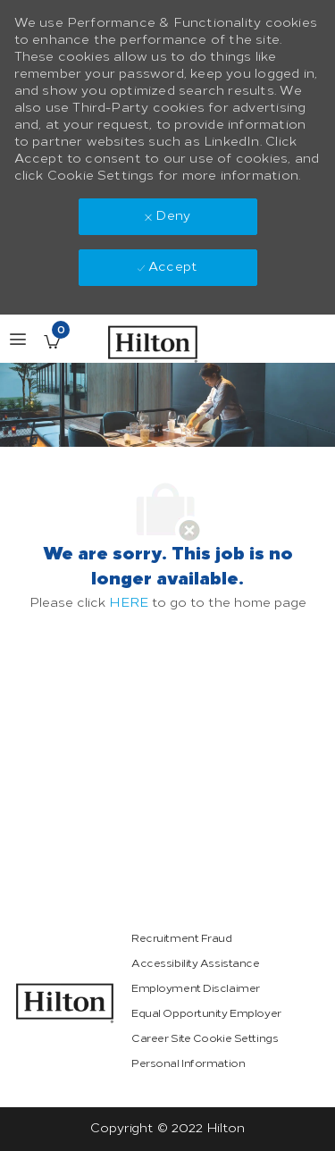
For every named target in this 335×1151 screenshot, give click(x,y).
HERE (128, 602)
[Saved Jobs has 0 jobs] (52, 341)
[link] (65, 1003)
